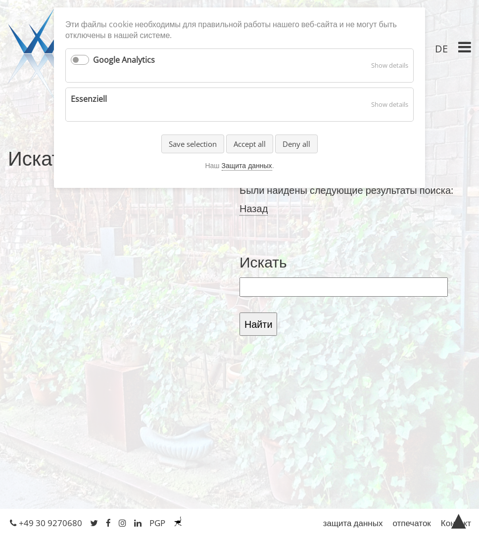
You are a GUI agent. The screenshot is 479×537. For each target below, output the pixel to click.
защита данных (353, 523)
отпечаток (411, 523)
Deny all (296, 144)
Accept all (250, 144)
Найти (258, 324)
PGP (157, 523)
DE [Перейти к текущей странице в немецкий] (441, 48)
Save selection (193, 144)
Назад (254, 208)
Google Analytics (124, 59)
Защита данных (247, 165)
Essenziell (89, 98)
